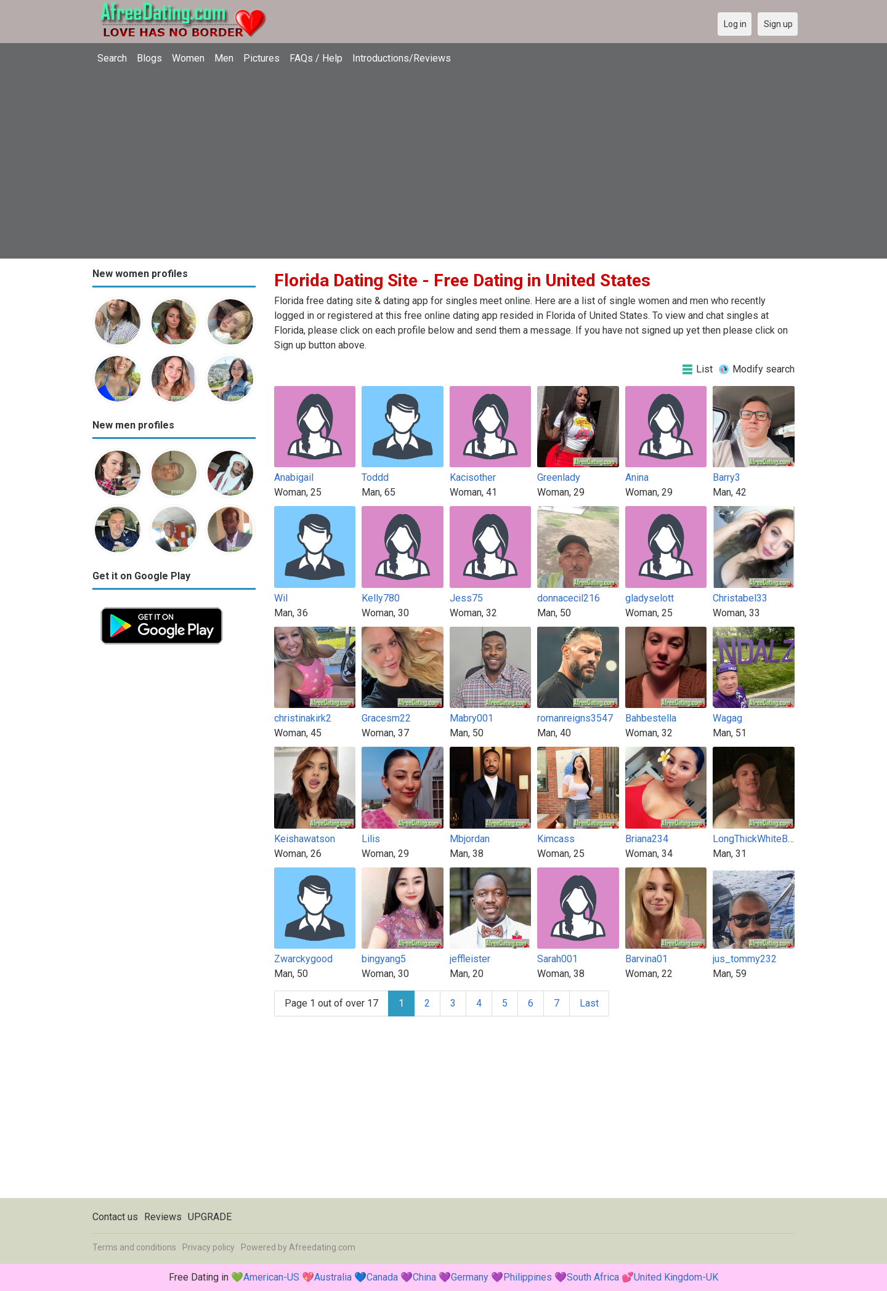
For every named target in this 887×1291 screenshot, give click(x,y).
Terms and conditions (134, 1247)
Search (112, 58)
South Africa (593, 1277)
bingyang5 (384, 959)
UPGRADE (210, 1217)
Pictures (261, 58)
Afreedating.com (322, 1247)
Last (589, 1003)
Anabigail (294, 477)
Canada (382, 1277)
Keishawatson (304, 839)
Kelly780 (381, 598)
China (424, 1277)
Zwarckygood (303, 959)
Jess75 (466, 598)
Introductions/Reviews (401, 58)
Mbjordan (470, 839)
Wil (281, 598)
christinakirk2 (302, 718)
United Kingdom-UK (676, 1277)
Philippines (527, 1277)
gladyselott (649, 598)
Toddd (375, 477)
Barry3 (726, 477)
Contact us (115, 1217)
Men (223, 58)
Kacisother (473, 477)
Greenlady (558, 477)
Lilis (371, 839)
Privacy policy (208, 1247)
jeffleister (470, 959)
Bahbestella (650, 718)
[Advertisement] (443, 163)
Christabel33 (740, 598)
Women (188, 58)
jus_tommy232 (745, 959)
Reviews (163, 1217)
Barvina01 (646, 959)
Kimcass (556, 839)
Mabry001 (471, 718)
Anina (637, 477)
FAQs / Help (316, 58)
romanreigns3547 (575, 718)
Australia (333, 1277)
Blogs (149, 58)
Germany (469, 1277)
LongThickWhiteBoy (755, 839)
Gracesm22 (386, 718)
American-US (271, 1277)
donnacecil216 (568, 598)
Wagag (727, 718)
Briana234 (646, 839)
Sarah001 (557, 959)
